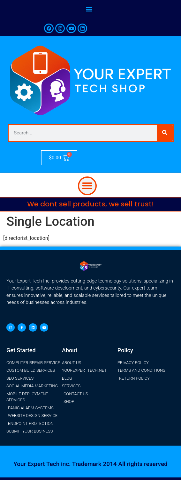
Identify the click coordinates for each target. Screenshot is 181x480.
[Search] (165, 133)
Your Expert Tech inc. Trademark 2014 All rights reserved (90, 464)
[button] (89, 9)
